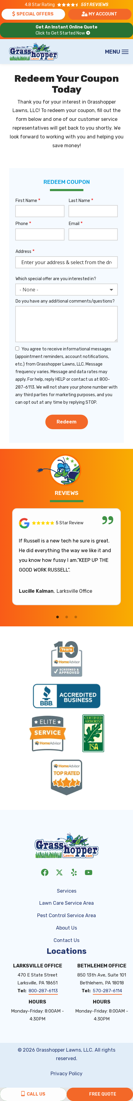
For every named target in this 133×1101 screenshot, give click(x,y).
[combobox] (66, 290)
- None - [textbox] (28, 289)
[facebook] (44, 872)
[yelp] (74, 872)
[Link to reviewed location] (66, 523)
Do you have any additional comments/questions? (65, 301)
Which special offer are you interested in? (56, 278)
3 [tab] (76, 617)
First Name (26, 200)
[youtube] (88, 872)
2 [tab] (67, 617)
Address (23, 251)
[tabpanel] (66, 556)
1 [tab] (57, 617)
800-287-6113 (43, 990)
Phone (22, 223)
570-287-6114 (107, 990)
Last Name (79, 200)
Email (74, 223)
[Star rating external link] (66, 4)
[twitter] (59, 872)
